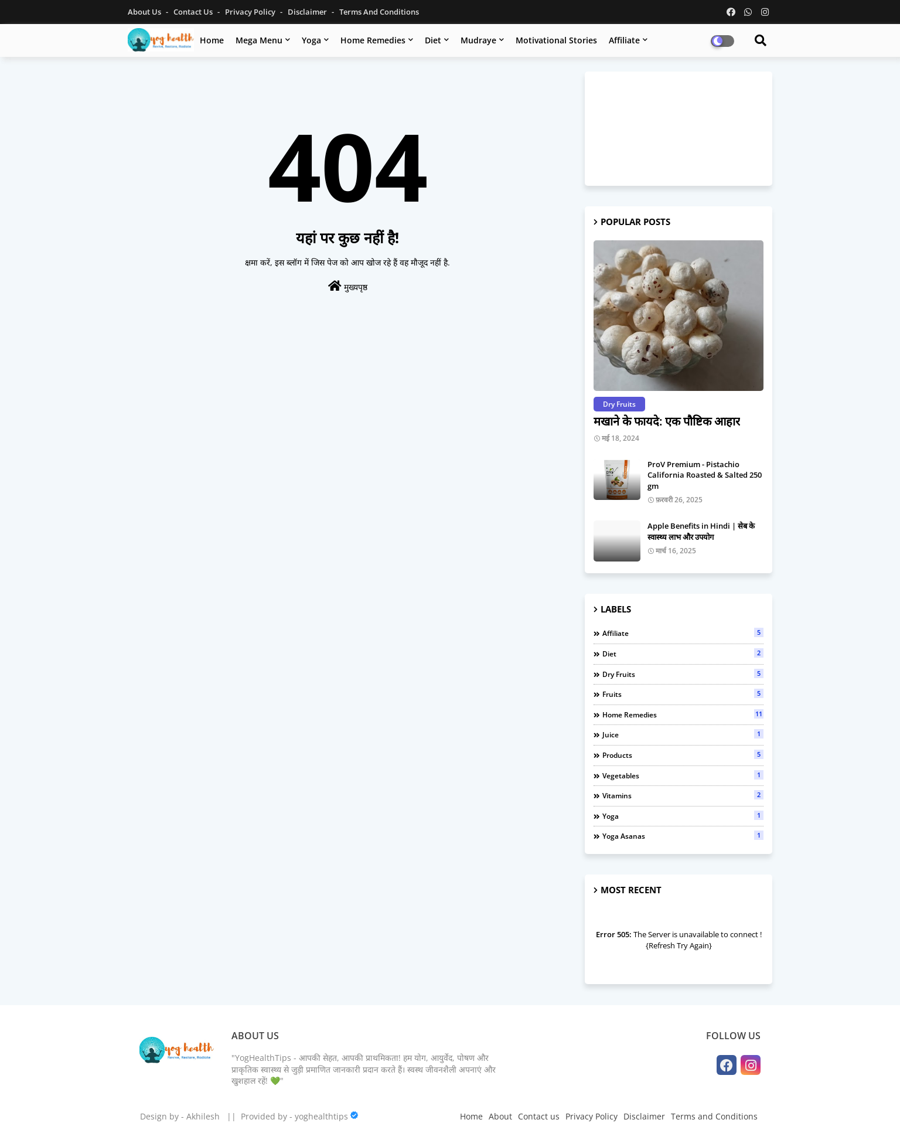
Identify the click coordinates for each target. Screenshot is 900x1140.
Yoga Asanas (682, 836)
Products (682, 755)
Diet (433, 40)
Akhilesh (203, 1116)
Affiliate (624, 40)
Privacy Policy (251, 11)
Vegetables (682, 775)
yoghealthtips (321, 1116)
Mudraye (478, 40)
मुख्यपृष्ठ (347, 286)
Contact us (193, 11)
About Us (145, 11)
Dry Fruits (682, 674)
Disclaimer (308, 11)
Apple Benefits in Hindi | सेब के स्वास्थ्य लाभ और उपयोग (701, 531)
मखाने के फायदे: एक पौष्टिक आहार (667, 421)
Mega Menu (259, 40)
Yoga (311, 40)
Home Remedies (372, 40)
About (500, 1116)
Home (212, 40)
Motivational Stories (556, 40)
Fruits (682, 694)
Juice (682, 734)
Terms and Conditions (379, 11)
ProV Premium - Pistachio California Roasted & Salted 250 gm (704, 475)
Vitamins (682, 795)
